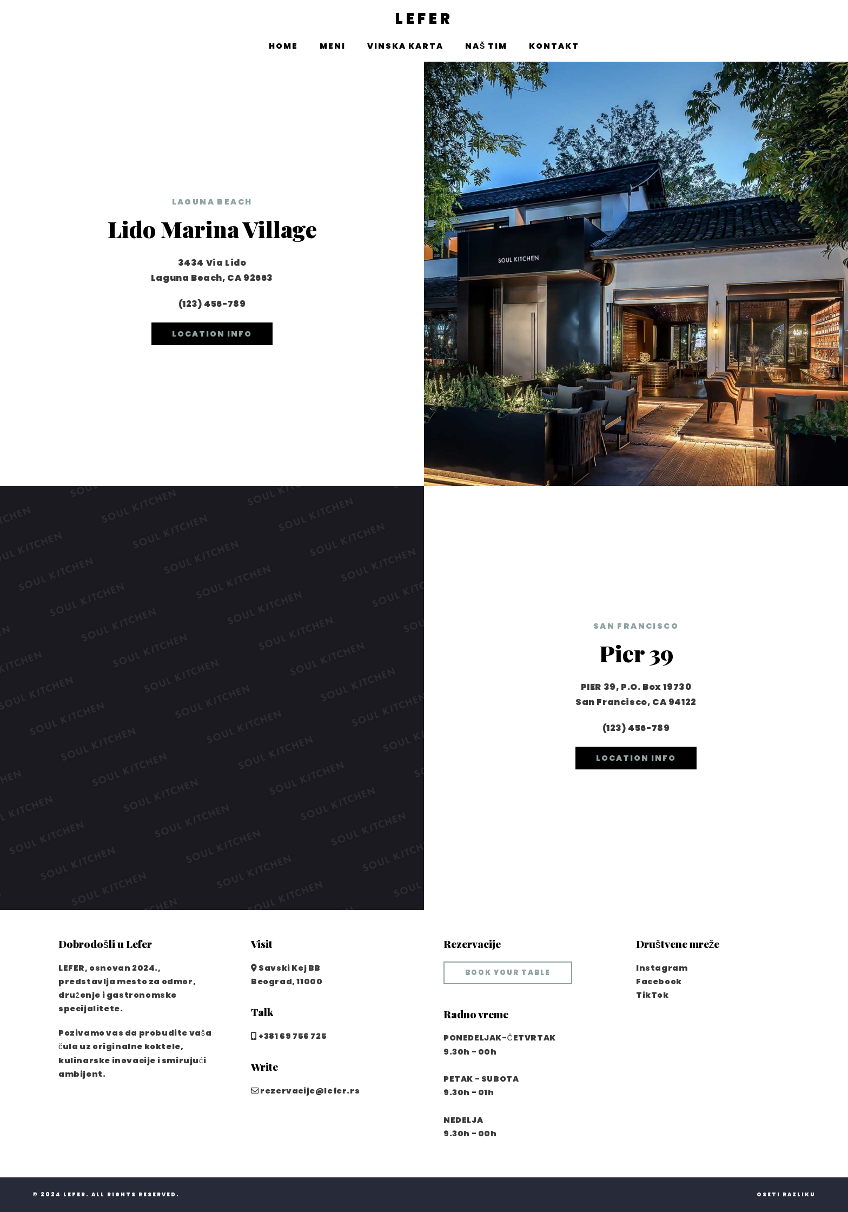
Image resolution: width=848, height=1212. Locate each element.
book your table (508, 972)
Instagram (661, 968)
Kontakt (554, 46)
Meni (333, 46)
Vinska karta (405, 46)
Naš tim (486, 46)
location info (212, 333)
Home (283, 46)
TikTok (652, 995)
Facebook (659, 981)
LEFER (424, 19)
